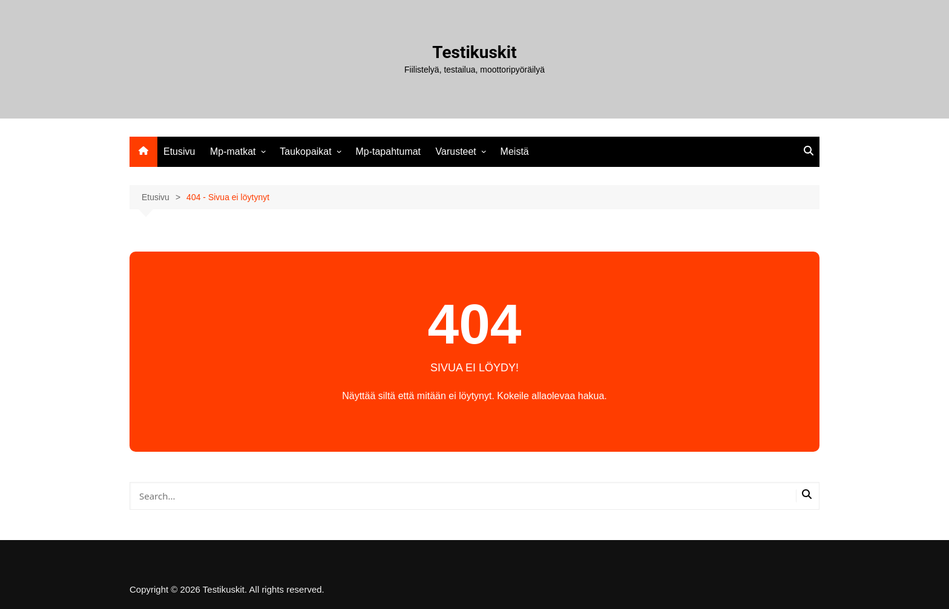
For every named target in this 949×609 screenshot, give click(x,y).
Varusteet (456, 151)
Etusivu (179, 151)
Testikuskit (474, 52)
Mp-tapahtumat (388, 151)
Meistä (515, 151)
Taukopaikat (305, 151)
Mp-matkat (233, 151)
